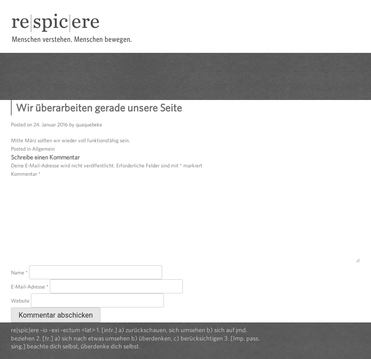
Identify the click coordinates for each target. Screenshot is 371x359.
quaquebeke (89, 124)
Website (20, 300)
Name (19, 272)
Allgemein (43, 149)
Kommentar (26, 174)
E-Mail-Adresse (29, 286)
